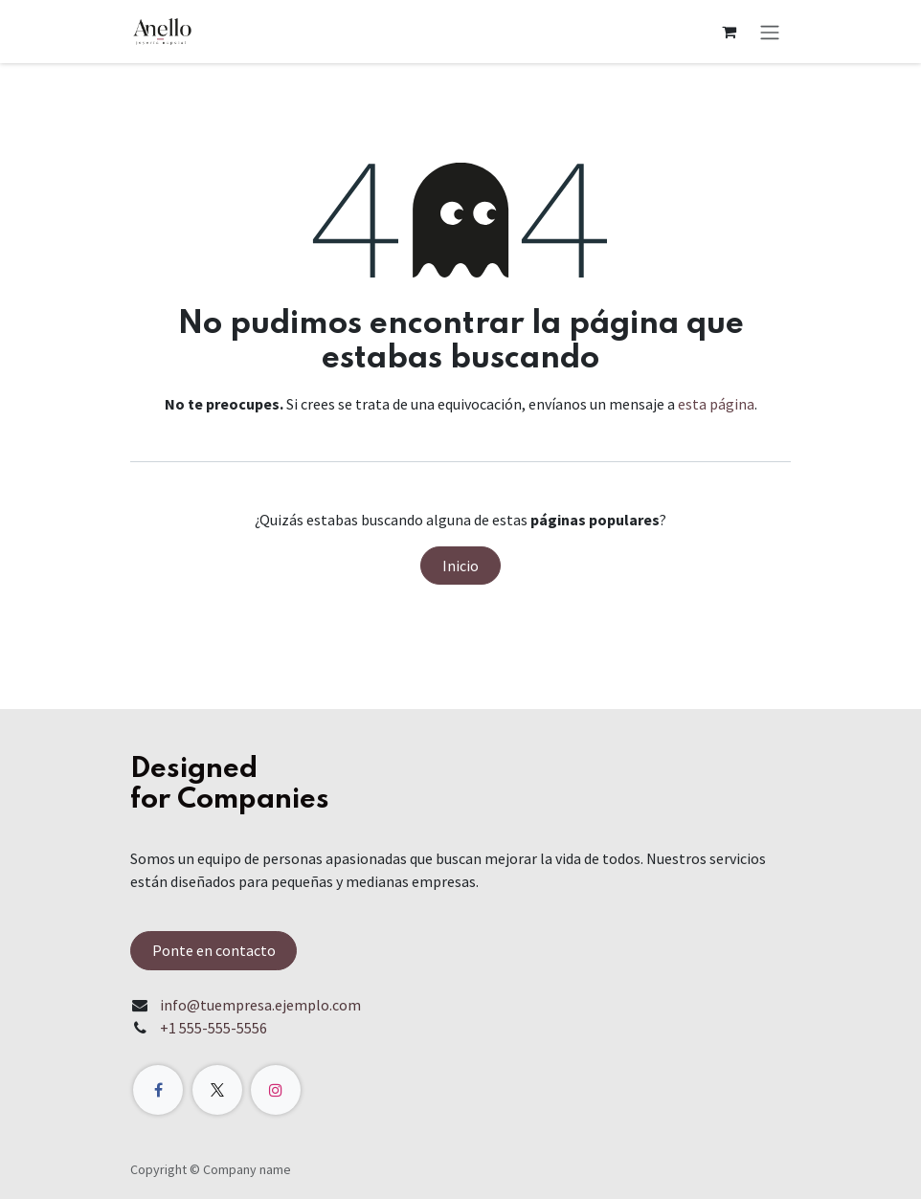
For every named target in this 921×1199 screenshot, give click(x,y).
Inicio (460, 565)
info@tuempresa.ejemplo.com (260, 1004)
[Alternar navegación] (770, 32)
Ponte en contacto (214, 950)
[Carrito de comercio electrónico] (728, 31)
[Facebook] (158, 1090)
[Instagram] (276, 1090)
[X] (217, 1090)
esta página (716, 403)
